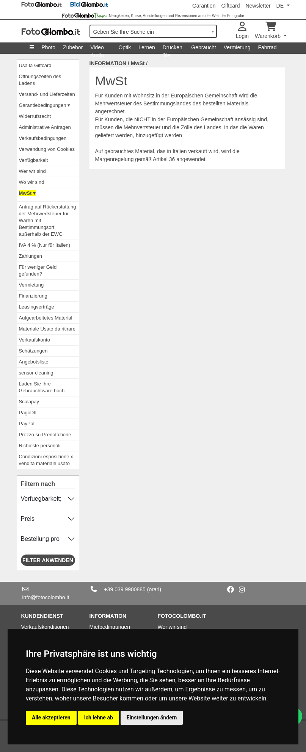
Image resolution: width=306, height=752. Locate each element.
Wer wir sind (32, 171)
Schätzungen (33, 351)
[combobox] (153, 31)
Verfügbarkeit (33, 160)
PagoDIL (28, 412)
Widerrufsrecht (35, 116)
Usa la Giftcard (35, 65)
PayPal (27, 423)
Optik (124, 47)
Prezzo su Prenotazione (45, 434)
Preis (28, 518)
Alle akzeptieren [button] (51, 717)
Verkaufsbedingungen (43, 138)
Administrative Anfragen (45, 127)
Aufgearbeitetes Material (45, 318)
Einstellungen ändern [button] (152, 717)
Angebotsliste (34, 362)
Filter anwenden (47, 560)
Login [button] (242, 30)
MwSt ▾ (27, 193)
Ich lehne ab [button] (98, 717)
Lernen (146, 47)
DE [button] (280, 6)
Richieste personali (40, 445)
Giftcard (230, 6)
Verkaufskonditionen (45, 627)
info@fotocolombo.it (45, 597)
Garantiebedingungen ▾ (45, 105)
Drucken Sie (172, 49)
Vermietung (237, 47)
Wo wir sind (31, 182)
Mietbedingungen (109, 627)
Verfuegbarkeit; (41, 498)
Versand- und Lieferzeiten (47, 94)
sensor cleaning (36, 373)
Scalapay (29, 401)
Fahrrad (267, 47)
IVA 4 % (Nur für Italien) (45, 245)
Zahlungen (30, 256)
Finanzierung (33, 296)
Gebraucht (203, 47)
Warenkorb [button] (268, 30)
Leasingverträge (36, 307)
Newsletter (257, 6)
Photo (49, 47)
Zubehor (73, 47)
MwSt (138, 63)
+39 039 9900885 (125, 589)
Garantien (203, 6)
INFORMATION (108, 63)
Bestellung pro (40, 539)
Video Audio (97, 49)
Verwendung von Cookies (47, 149)
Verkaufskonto (34, 340)
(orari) (154, 589)
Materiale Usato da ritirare (47, 329)
